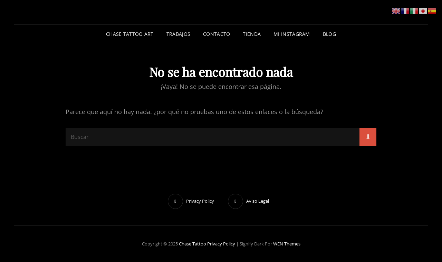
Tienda (252, 34)
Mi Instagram (291, 34)
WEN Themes (286, 244)
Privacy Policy (221, 244)
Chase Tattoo (192, 244)
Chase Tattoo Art (130, 34)
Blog (329, 34)
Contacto (216, 34)
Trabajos (178, 34)
